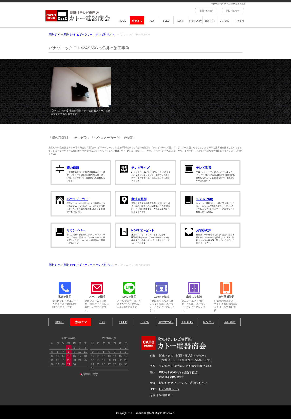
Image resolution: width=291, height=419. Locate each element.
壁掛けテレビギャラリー (77, 34)
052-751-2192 (167, 376)
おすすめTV (195, 20)
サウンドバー (76, 230)
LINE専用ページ (169, 389)
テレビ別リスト (105, 34)
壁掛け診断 (206, 10)
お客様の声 (203, 230)
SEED (166, 20)
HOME (122, 20)
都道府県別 (139, 199)
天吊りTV (210, 20)
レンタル (224, 20)
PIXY (151, 20)
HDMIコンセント (142, 230)
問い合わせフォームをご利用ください (183, 382)
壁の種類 (73, 167)
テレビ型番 (203, 167)
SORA (180, 20)
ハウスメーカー (77, 199)
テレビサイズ (140, 167)
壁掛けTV (137, 20)
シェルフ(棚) (204, 199)
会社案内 (239, 20)
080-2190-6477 (170, 372)
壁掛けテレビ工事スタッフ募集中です (186, 360)
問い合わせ (233, 10)
